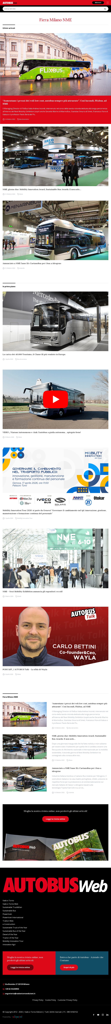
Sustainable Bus (9, 910)
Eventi (19, 596)
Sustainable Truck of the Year (15, 927)
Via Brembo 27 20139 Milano (16, 984)
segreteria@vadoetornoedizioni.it (19, 993)
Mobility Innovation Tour (24, 518)
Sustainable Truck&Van (12, 907)
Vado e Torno (8, 900)
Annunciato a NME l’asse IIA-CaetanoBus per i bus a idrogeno (32, 263)
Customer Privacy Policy (67, 1000)
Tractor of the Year (10, 938)
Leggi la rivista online (55, 819)
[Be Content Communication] (17, 1017)
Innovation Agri (9, 944)
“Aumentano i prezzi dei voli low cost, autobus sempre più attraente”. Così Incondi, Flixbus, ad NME (55, 102)
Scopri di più (69, 967)
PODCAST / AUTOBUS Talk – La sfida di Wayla (25, 669)
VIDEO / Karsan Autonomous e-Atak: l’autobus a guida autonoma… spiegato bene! (42, 432)
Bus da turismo (24, 119)
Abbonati (98, 3)
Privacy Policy (37, 1000)
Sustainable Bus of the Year (14, 931)
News (21, 194)
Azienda (21, 268)
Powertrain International (13, 917)
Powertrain (7, 914)
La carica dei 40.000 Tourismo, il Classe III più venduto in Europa (34, 354)
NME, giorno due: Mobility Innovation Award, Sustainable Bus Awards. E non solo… (42, 189)
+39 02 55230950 (11, 989)
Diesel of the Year (10, 934)
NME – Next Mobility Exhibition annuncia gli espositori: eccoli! (33, 591)
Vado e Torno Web (10, 904)
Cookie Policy (50, 1000)
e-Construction (9, 924)
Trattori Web (8, 921)
